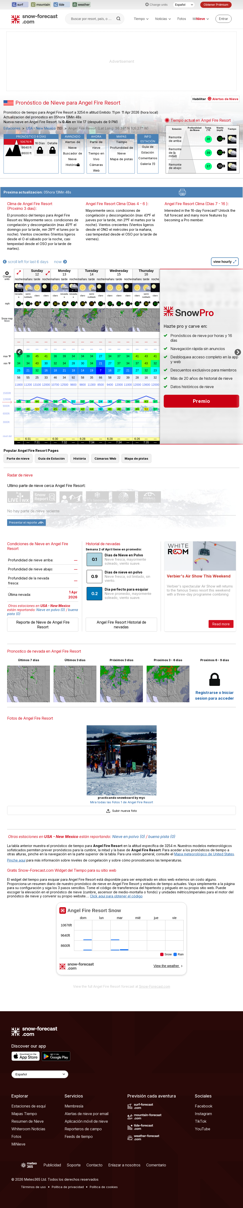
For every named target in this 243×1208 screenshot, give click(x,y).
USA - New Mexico (41, 128)
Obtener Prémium (216, 4)
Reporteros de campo (83, 1128)
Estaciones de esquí (28, 1106)
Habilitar (215, 99)
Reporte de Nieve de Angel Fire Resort (43, 624)
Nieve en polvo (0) (50, 610)
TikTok (200, 1121)
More (7, 321)
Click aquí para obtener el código (116, 896)
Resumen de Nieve (27, 1121)
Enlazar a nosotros (124, 1165)
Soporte (74, 1165)
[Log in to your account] (223, 19)
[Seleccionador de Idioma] (184, 4)
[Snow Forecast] (34, 19)
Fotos (182, 19)
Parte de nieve (96, 144)
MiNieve (18, 1144)
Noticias (163, 19)
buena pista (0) (161, 836)
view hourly (224, 262)
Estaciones (12, 128)
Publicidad (52, 1165)
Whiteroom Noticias (28, 1128)
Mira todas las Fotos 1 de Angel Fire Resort (121, 802)
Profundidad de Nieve (121, 150)
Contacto (94, 1165)
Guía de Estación (147, 149)
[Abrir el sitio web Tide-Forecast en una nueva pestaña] (61, 5)
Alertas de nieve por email (86, 1113)
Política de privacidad (68, 1187)
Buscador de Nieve (72, 156)
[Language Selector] (39, 1074)
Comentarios (147, 158)
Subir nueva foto (121, 811)
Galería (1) (147, 164)
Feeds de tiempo (79, 1136)
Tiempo (141, 19)
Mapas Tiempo (24, 1113)
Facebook (203, 1106)
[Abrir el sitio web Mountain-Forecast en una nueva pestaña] (40, 5)
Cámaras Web (96, 167)
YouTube (202, 1128)
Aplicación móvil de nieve (86, 1121)
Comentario (156, 1165)
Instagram (203, 1113)
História (72, 165)
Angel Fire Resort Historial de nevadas (121, 624)
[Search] (119, 19)
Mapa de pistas (121, 159)
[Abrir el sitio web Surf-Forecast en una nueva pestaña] (19, 5)
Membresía (74, 1106)
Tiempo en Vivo (96, 156)
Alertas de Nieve (72, 144)
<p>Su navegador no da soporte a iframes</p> (121, 941)
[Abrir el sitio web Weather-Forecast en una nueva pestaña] (81, 5)
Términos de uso (33, 1187)
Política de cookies (104, 1187)
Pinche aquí (16, 860)
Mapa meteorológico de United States (204, 854)
